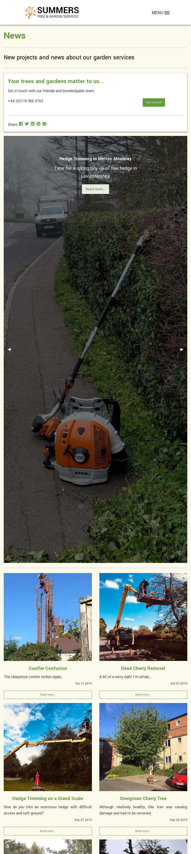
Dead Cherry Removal (143, 668)
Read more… (96, 189)
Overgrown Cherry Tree (143, 798)
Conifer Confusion (48, 668)
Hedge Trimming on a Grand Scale (47, 798)
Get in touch (154, 102)
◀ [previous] (11, 351)
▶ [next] (183, 351)
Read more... (48, 695)
